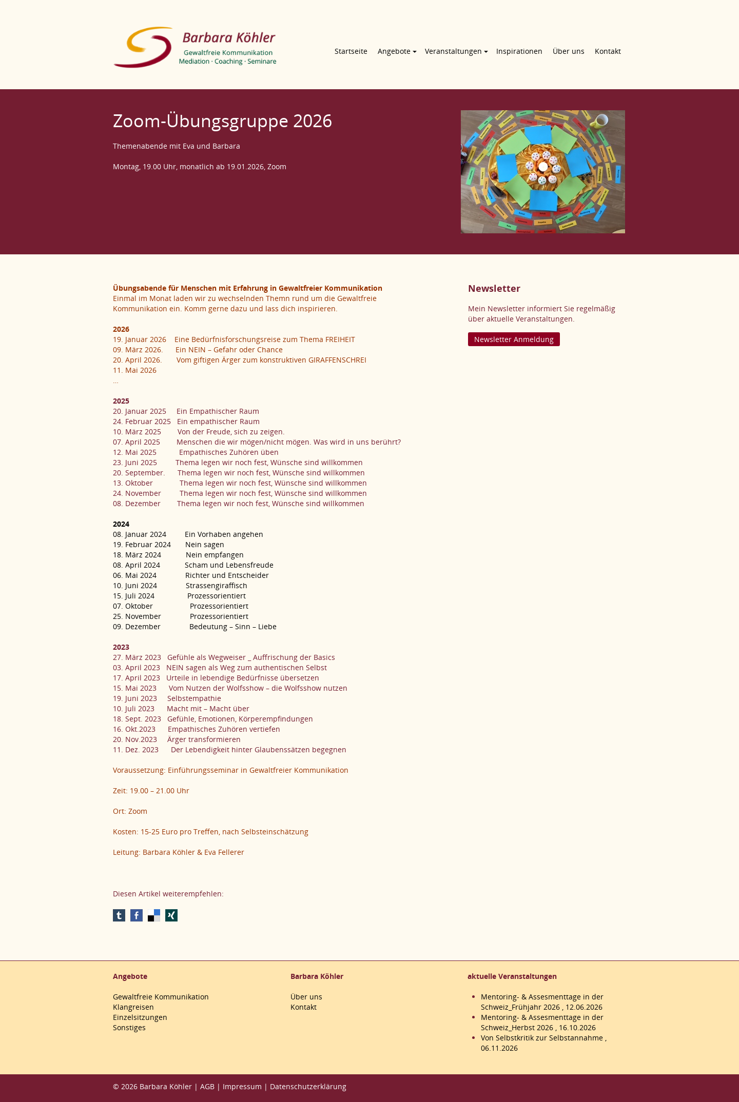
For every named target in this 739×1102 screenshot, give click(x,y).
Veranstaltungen (453, 51)
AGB (207, 1086)
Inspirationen (519, 51)
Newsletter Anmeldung (514, 339)
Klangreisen (133, 1007)
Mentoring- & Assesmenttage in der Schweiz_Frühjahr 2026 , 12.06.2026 (542, 1002)
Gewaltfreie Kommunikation (161, 996)
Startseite (351, 51)
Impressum (242, 1086)
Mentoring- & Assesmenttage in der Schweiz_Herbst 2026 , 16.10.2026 (542, 1022)
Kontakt (608, 51)
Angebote (394, 51)
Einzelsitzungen (140, 1017)
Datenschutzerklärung (308, 1086)
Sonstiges (129, 1027)
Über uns (569, 51)
